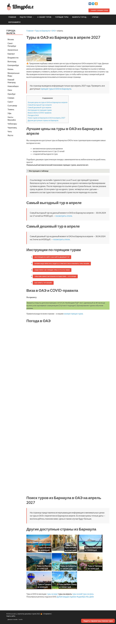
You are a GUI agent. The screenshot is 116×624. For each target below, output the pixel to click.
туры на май (77, 594)
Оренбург (12, 94)
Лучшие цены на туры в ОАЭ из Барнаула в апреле (47, 102)
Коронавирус (14, 22)
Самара (11, 98)
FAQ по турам (26, 17)
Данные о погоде (13, 619)
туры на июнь (88, 594)
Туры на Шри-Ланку (68, 584)
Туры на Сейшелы (68, 566)
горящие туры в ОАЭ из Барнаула (55, 89)
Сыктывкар (12, 105)
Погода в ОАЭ (33, 115)
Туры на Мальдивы (93, 547)
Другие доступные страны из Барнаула (43, 120)
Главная (12, 17)
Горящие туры (61, 17)
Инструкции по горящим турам (40, 110)
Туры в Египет (45, 547)
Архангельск (13, 50)
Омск (10, 90)
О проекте (47, 614)
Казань (10, 69)
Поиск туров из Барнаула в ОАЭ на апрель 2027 (46, 118)
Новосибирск (13, 86)
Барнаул (11, 54)
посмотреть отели (63, 216)
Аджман (73, 597)
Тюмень (11, 109)
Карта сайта (10, 616)
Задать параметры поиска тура (98, 621)
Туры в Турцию (44, 584)
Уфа (9, 113)
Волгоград (12, 61)
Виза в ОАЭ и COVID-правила (39, 113)
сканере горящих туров (73, 314)
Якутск (10, 135)
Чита (10, 131)
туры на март (52, 594)
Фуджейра (81, 597)
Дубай (59, 597)
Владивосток (13, 57)
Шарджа (65, 597)
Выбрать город (79, 17)
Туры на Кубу (70, 547)
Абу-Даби (90, 597)
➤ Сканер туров (44, 17)
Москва (11, 39)
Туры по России (44, 566)
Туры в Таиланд (95, 566)
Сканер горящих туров (99, 10)
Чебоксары (12, 124)
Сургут (10, 102)
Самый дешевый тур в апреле (39, 107)
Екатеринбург (13, 65)
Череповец (12, 128)
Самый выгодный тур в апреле (40, 105)
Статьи (95, 17)
